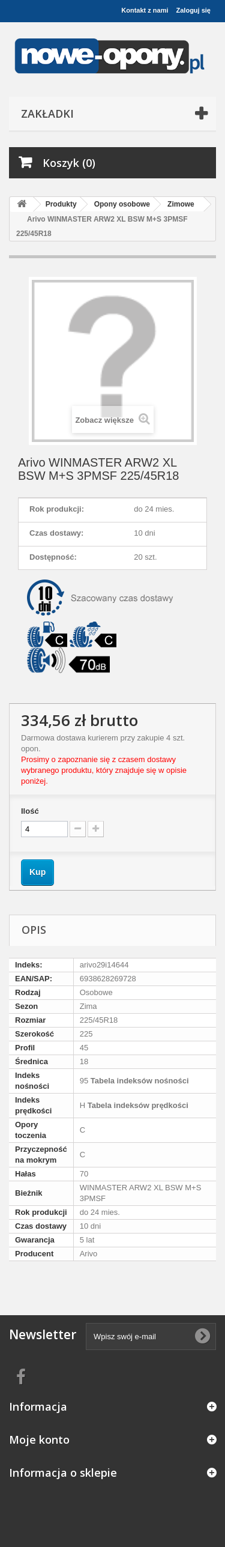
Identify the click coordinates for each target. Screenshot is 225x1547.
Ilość (30, 811)
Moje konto (39, 1439)
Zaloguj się (193, 10)
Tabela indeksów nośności (138, 1080)
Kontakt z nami (144, 10)
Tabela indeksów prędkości (136, 1105)
